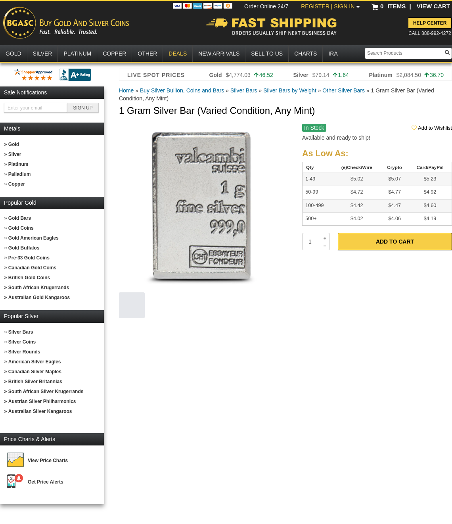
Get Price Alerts (45, 482)
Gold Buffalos (24, 248)
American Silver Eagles (34, 362)
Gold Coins (21, 228)
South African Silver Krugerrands (46, 391)
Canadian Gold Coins (32, 268)
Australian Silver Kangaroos (40, 411)
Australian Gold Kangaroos (39, 297)
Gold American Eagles (33, 238)
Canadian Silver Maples (34, 371)
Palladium (19, 174)
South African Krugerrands (38, 287)
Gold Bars (19, 218)
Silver (14, 154)
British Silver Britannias (35, 381)
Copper (16, 184)
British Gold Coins (29, 277)
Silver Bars (20, 332)
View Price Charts (48, 460)
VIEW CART (433, 6)
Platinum (18, 164)
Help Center (429, 23)
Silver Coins (22, 342)
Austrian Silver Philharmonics (42, 401)
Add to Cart (395, 241)
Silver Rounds (24, 352)
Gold (13, 144)
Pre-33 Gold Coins (29, 258)
